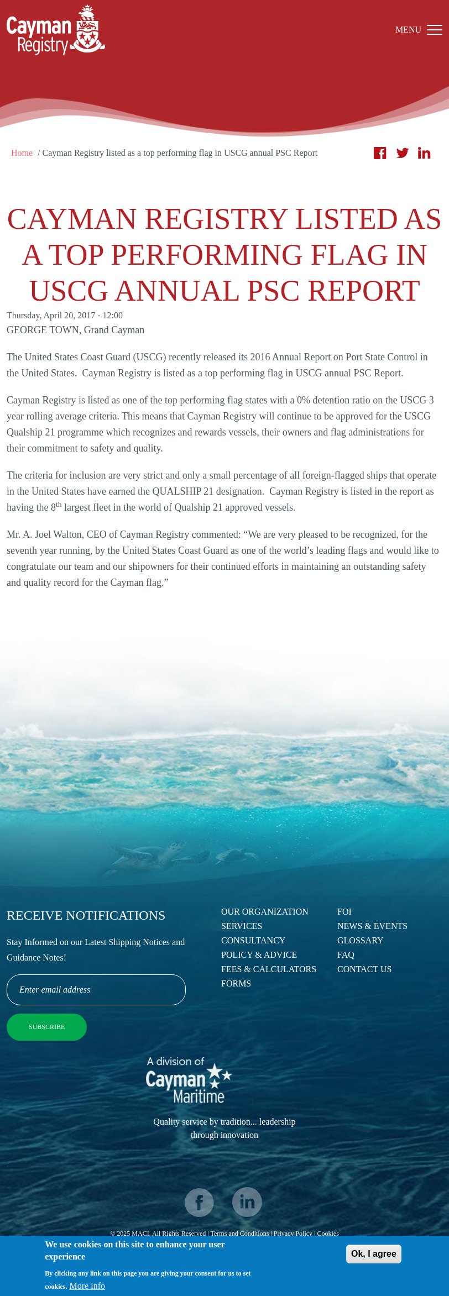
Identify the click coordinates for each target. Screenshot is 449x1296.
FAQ (345, 954)
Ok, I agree (373, 1257)
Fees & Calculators (268, 969)
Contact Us (364, 969)
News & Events (372, 926)
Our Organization (265, 911)
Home (22, 153)
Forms (236, 983)
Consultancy (253, 940)
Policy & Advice (259, 954)
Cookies (327, 1233)
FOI (344, 911)
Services (241, 926)
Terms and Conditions (240, 1233)
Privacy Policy (293, 1233)
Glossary (360, 940)
